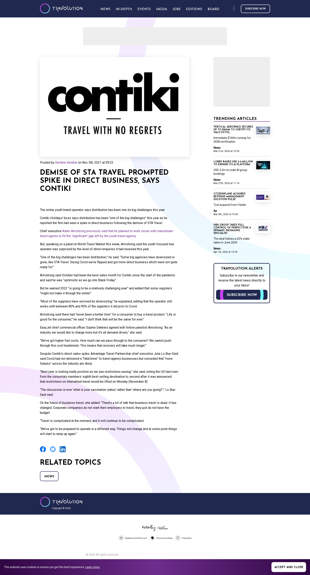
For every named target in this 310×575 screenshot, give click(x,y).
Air (215, 211)
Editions (194, 9)
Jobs (177, 9)
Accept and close (288, 567)
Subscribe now (255, 9)
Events (144, 9)
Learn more (92, 567)
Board (213, 9)
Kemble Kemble (66, 162)
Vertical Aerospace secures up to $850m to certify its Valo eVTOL (233, 130)
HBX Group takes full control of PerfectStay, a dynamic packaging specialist (232, 229)
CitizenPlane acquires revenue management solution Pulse (229, 197)
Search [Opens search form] (230, 8)
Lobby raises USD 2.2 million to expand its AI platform (233, 163)
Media (161, 9)
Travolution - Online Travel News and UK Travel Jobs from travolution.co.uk (61, 502)
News (49, 476)
